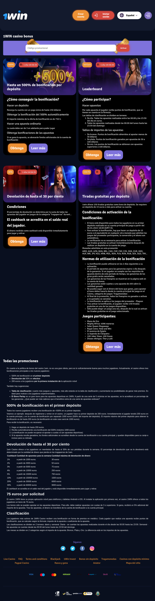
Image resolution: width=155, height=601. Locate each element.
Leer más (38, 148)
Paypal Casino (22, 562)
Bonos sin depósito (88, 558)
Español (128, 15)
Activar (123, 48)
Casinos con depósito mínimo (134, 558)
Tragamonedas (108, 558)
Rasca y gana (61, 562)
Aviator (96, 562)
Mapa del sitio (133, 562)
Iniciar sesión (101, 15)
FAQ (20, 558)
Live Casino (9, 558)
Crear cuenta (80, 15)
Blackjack (55, 558)
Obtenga (17, 148)
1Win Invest (70, 558)
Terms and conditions (36, 558)
